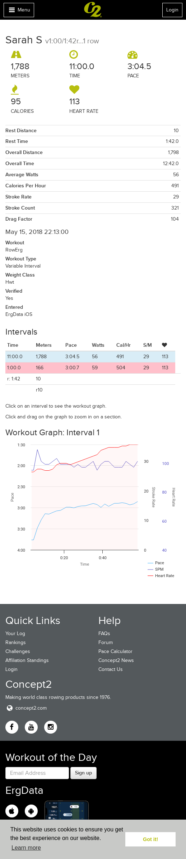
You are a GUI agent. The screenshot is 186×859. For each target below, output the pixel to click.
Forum (105, 642)
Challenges (17, 651)
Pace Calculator (115, 651)
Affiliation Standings (27, 660)
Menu (18, 11)
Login (172, 10)
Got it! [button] (150, 839)
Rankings (15, 642)
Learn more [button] (26, 848)
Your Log (15, 633)
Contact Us (110, 669)
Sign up (83, 773)
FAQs (104, 633)
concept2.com (26, 708)
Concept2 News (116, 660)
